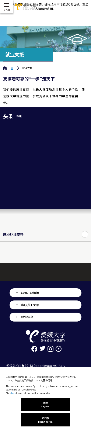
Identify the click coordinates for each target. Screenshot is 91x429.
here (13, 393)
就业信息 (27, 317)
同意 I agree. (45, 404)
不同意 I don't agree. (45, 419)
